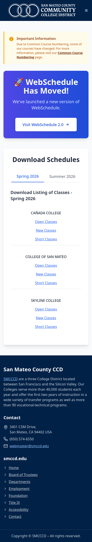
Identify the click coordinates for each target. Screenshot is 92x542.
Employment (16, 488)
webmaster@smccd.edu (29, 446)
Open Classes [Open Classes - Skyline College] (46, 309)
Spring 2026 (28, 176)
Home (11, 467)
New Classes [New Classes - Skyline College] (46, 318)
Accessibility (15, 509)
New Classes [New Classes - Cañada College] (46, 230)
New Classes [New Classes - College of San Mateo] (46, 274)
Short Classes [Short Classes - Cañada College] (46, 239)
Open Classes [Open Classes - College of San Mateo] (46, 265)
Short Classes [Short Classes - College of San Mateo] (46, 282)
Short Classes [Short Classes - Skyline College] (46, 326)
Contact (12, 516)
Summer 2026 (62, 176)
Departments (16, 481)
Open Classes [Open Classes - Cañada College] (46, 221)
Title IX (11, 502)
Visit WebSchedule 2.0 (46, 124)
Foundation (15, 495)
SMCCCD (10, 379)
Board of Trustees (20, 474)
